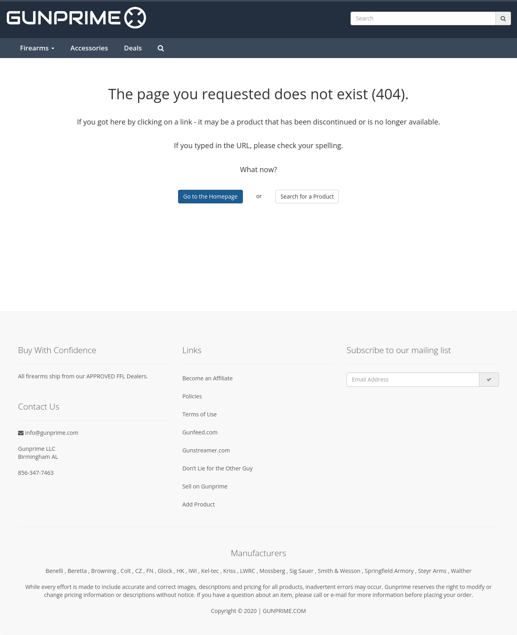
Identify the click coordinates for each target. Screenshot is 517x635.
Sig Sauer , (303, 571)
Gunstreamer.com (206, 450)
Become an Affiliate (207, 378)
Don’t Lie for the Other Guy (217, 468)
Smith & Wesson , (341, 571)
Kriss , (231, 571)
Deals (133, 47)
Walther (461, 571)
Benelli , (57, 571)
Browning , (105, 571)
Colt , (127, 571)
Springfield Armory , (391, 571)
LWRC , (250, 571)
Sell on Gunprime (205, 486)
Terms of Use (199, 414)
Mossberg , (274, 571)
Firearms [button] (37, 47)
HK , (182, 571)
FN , (152, 571)
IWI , (194, 571)
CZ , (140, 571)
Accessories (89, 47)
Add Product (198, 504)
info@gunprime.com (48, 432)
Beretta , (79, 571)
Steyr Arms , (434, 571)
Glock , (167, 571)
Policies (192, 396)
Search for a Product (307, 196)
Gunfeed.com (200, 432)
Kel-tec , (212, 571)
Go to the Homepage (210, 196)
